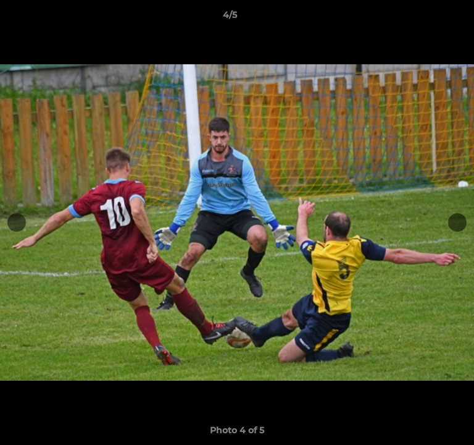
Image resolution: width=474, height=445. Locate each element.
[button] (429, 17)
